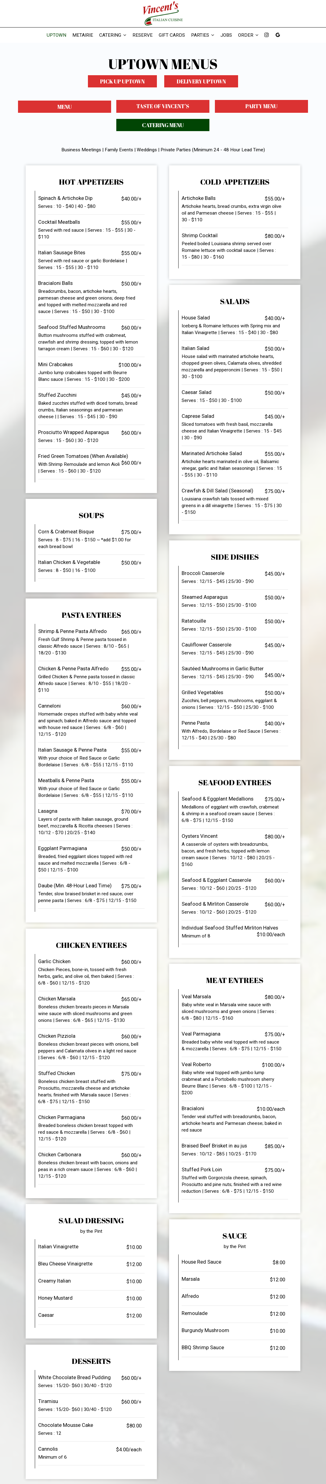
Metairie (82, 35)
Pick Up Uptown (122, 81)
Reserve (142, 35)
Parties (202, 35)
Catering (112, 35)
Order (248, 35)
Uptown (56, 35)
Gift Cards (172, 35)
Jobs (226, 35)
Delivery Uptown (201, 81)
